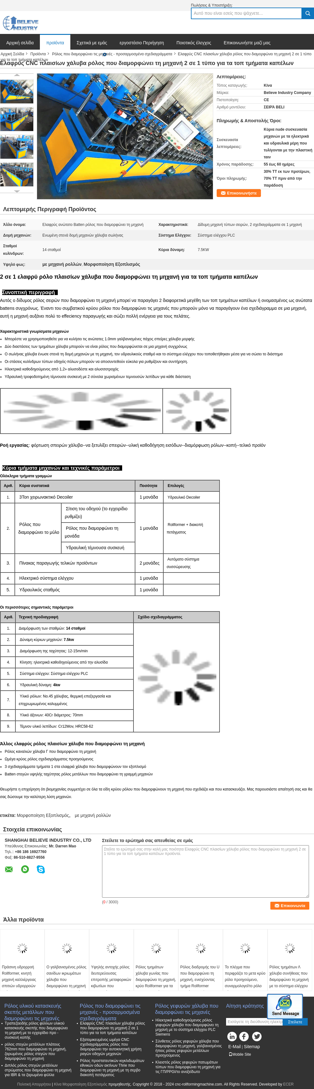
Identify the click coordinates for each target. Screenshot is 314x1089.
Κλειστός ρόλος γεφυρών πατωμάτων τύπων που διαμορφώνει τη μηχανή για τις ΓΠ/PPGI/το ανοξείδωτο (187, 1067)
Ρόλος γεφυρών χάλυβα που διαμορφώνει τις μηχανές (186, 1009)
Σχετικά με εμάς (92, 42)
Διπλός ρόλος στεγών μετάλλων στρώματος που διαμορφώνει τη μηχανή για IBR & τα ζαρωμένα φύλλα (38, 1070)
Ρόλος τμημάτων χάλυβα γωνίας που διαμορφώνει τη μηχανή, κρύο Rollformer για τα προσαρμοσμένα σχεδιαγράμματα (156, 983)
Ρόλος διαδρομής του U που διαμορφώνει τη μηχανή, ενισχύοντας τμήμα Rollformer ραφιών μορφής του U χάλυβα (199, 983)
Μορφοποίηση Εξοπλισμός (43, 815)
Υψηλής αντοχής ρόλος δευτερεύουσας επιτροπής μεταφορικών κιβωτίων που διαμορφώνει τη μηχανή (111, 979)
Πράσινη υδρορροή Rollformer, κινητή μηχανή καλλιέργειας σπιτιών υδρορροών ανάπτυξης (19, 979)
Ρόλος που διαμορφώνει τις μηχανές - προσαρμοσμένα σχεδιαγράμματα (112, 54)
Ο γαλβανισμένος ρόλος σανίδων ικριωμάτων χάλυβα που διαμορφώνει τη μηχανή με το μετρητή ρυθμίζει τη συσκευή (66, 983)
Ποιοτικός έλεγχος (193, 42)
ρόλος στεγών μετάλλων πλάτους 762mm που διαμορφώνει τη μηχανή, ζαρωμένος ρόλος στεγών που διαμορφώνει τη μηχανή (35, 1051)
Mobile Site (240, 1054)
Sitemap (252, 1046)
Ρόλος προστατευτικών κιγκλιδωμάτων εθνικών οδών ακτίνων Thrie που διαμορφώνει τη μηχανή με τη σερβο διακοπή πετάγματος (112, 1068)
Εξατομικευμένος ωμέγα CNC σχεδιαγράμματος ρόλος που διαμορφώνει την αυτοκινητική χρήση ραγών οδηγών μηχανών (110, 1046)
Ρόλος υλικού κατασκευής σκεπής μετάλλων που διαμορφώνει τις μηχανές (32, 1009)
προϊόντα (55, 42)
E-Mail (234, 1046)
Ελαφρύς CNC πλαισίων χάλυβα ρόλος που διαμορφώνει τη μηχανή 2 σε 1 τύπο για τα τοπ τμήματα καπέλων (112, 1028)
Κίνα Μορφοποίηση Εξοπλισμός (80, 1084)
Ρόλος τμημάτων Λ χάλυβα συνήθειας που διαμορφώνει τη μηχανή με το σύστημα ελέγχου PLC (289, 979)
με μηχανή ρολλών (93, 815)
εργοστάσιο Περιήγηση (142, 42)
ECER (288, 1084)
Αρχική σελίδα (20, 42)
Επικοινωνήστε (242, 193)
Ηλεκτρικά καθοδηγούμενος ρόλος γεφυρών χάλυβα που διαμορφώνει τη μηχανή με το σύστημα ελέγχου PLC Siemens (187, 1027)
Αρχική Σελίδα (12, 54)
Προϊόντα (38, 54)
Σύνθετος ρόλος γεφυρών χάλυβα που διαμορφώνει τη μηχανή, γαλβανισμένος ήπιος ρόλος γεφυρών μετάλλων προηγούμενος (188, 1048)
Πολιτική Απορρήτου (34, 1084)
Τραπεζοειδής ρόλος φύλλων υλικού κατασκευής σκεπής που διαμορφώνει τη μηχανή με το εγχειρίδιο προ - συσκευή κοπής (36, 1030)
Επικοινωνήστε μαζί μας (247, 42)
